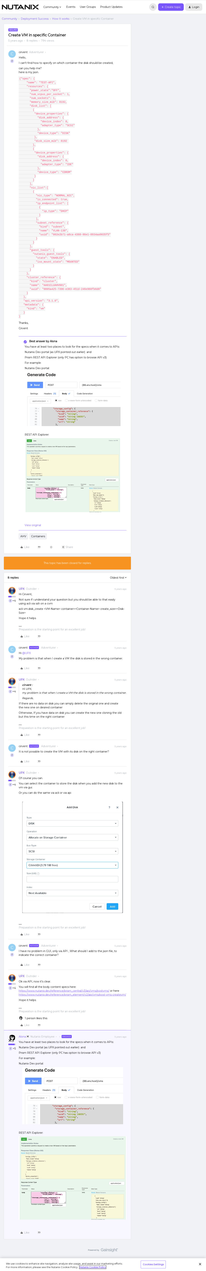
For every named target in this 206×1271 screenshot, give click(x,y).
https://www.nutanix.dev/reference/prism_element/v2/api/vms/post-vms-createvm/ (72, 994)
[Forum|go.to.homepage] (20, 7)
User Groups (88, 7)
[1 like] (33, 1018)
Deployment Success (35, 18)
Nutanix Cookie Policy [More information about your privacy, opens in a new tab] (93, 1267)
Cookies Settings (153, 1264)
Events (70, 7)
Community (9, 18)
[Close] (200, 1264)
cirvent (23, 52)
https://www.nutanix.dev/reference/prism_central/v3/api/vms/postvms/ (64, 990)
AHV (23, 536)
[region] (103, 1264)
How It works (60, 18)
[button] (171, 7)
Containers (38, 536)
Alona (22, 1036)
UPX (21, 588)
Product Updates (111, 7)
